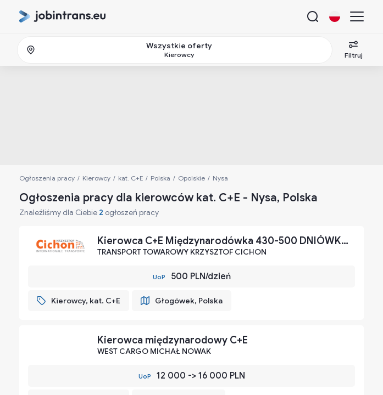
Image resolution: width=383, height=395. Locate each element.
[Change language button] (334, 16)
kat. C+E (130, 178)
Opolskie (191, 178)
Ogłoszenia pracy (47, 178)
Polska (160, 178)
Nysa (220, 178)
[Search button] (312, 16)
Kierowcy (96, 178)
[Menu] (357, 16)
